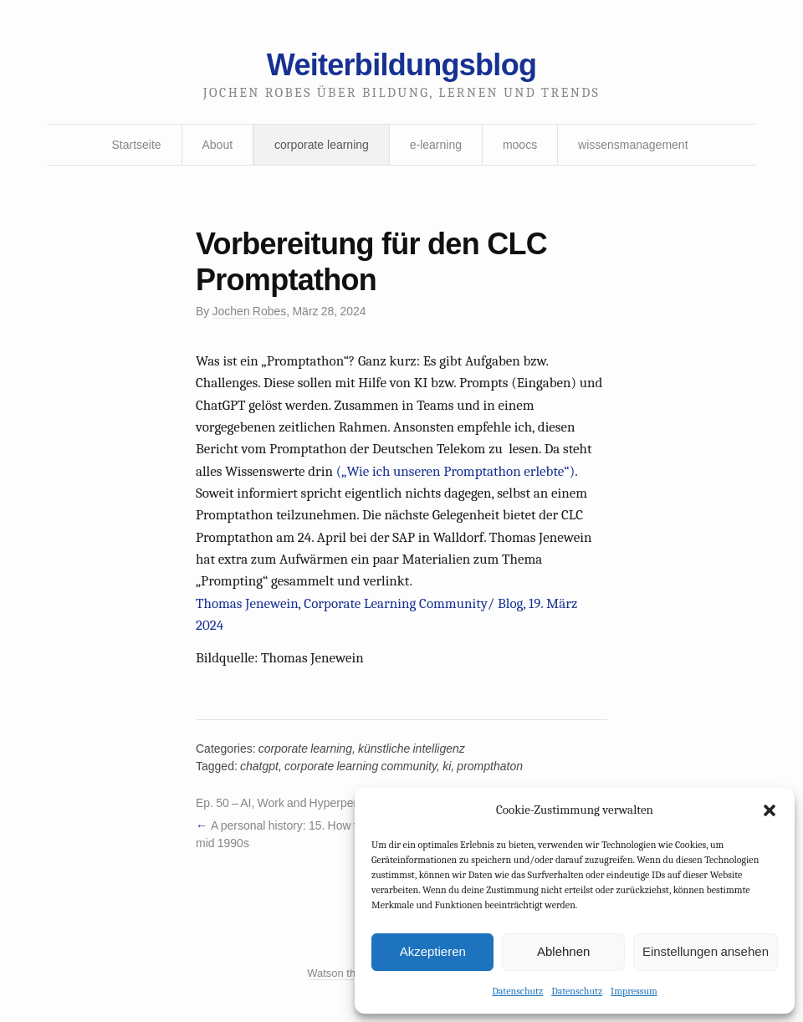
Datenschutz (517, 991)
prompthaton (490, 766)
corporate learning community (360, 766)
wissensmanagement (633, 144)
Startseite (136, 144)
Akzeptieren (433, 951)
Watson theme (341, 973)
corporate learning (321, 144)
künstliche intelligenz (411, 748)
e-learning (436, 144)
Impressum (634, 991)
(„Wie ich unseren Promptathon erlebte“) (455, 471)
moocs (520, 144)
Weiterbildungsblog (401, 65)
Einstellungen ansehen (705, 951)
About (217, 144)
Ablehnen (563, 951)
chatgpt (259, 766)
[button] (769, 810)
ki (446, 766)
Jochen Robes (249, 311)
